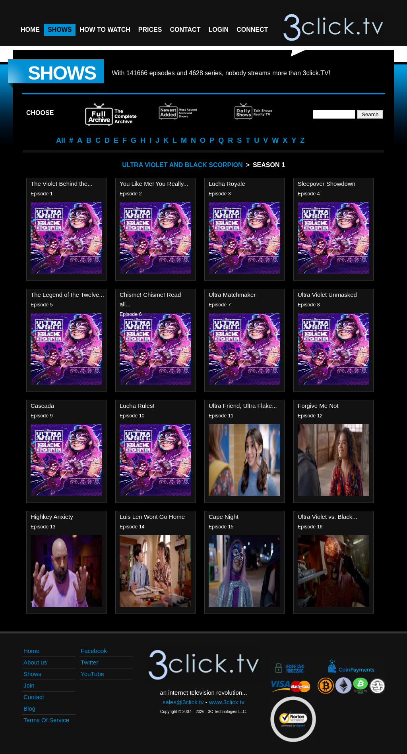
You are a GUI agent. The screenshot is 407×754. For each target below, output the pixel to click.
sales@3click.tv (183, 702)
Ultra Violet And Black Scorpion (182, 165)
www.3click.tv (226, 702)
